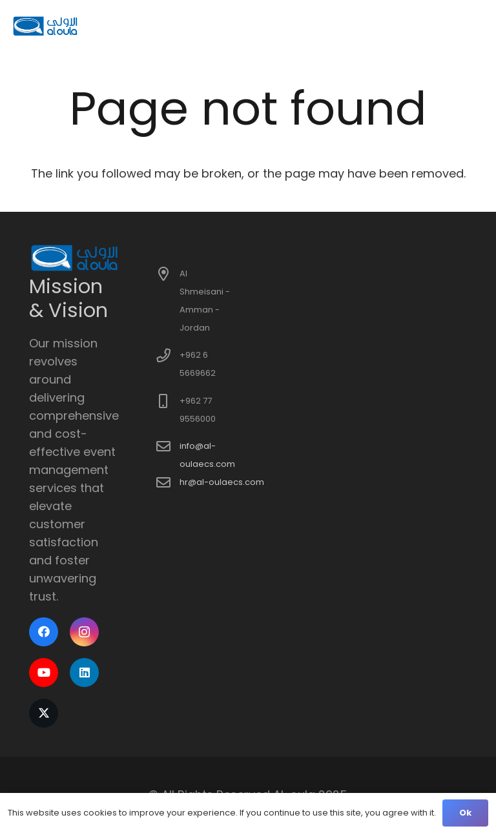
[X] (43, 713)
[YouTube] (43, 672)
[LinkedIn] (84, 672)
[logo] (46, 26)
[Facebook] (43, 631)
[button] (477, 26)
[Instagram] (84, 631)
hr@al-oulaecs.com (222, 482)
